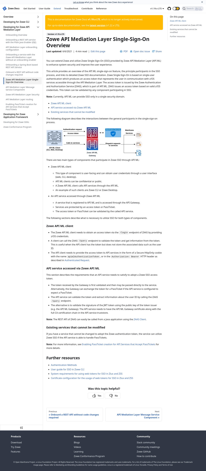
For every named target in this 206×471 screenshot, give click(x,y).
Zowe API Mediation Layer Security (22, 94)
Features (15, 451)
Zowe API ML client (61, 103)
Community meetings (148, 447)
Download (16, 442)
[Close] (202, 2)
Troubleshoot (71, 8)
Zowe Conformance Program (17, 126)
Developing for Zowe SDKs (16, 122)
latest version (97, 25)
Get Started (29, 8)
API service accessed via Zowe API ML (71, 107)
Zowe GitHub (144, 451)
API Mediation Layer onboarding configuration (21, 48)
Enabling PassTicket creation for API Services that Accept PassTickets (21, 107)
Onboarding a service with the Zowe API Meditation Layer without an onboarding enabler (21, 57)
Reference (101, 8)
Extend (57, 8)
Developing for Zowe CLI (16, 21)
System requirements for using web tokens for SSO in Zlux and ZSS (86, 373)
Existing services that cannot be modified (73, 112)
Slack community (146, 442)
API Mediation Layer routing (19, 99)
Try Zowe (15, 447)
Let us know (78, 2)
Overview (8, 16)
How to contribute (146, 456)
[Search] (193, 8)
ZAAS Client (140, 319)
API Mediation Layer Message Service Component (20, 88)
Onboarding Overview (16, 34)
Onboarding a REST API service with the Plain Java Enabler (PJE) (21, 41)
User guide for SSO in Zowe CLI (67, 369)
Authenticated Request (77, 260)
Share (159, 51)
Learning (78, 451)
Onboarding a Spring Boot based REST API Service (22, 66)
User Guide (44, 8)
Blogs (77, 442)
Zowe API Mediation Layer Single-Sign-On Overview (22, 80)
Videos (77, 447)
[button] (176, 8)
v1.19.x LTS (156, 8)
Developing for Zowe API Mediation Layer (16, 28)
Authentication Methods (64, 365)
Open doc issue (140, 51)
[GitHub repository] (169, 8)
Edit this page (98, 51)
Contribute (87, 8)
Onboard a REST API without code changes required (22, 73)
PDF (124, 51)
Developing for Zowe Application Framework (15, 115)
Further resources (177, 36)
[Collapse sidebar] (21, 427)
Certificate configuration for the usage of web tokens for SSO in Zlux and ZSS (92, 378)
